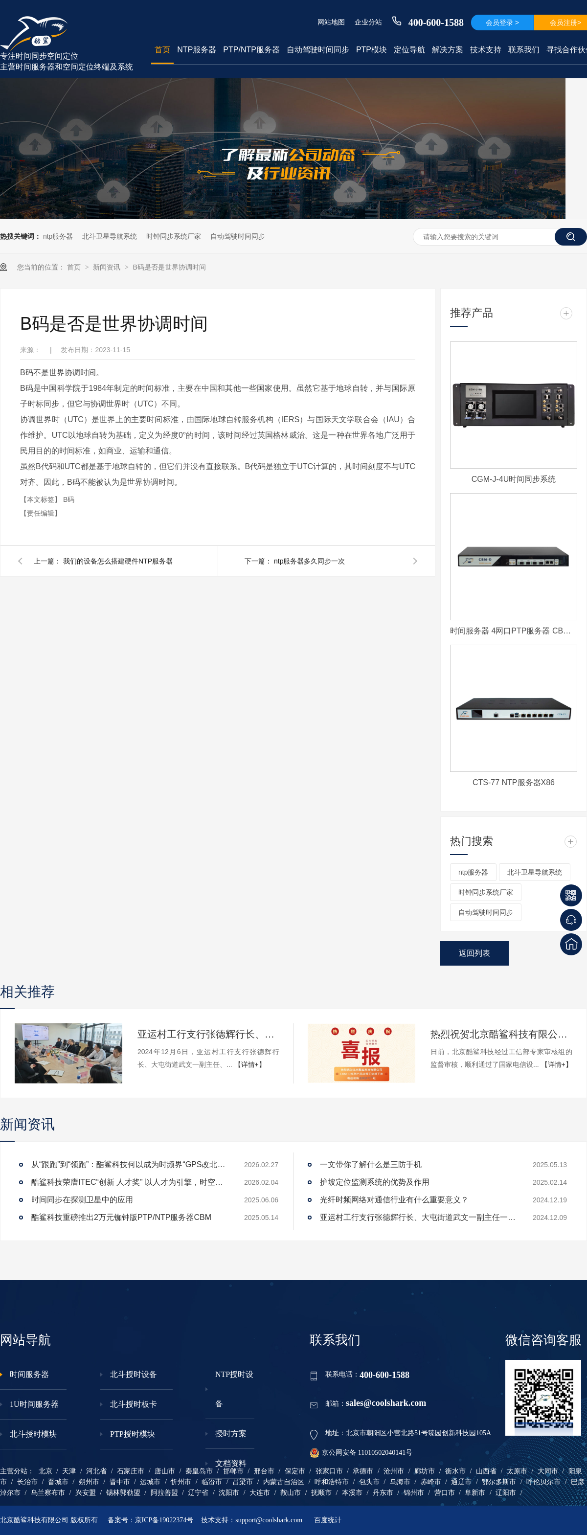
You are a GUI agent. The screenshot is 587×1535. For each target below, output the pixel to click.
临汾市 (212, 1482)
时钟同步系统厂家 (173, 236)
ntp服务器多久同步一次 (309, 561)
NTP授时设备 (234, 1389)
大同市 (548, 1471)
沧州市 (394, 1471)
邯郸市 (233, 1471)
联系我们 (524, 49)
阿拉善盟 (164, 1492)
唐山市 (165, 1471)
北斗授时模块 (33, 1434)
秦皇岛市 (199, 1471)
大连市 (259, 1492)
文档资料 (231, 1463)
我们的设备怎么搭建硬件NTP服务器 (118, 561)
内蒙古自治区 (283, 1482)
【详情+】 (250, 1064)
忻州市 (181, 1482)
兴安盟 (85, 1492)
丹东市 (383, 1492)
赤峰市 (431, 1482)
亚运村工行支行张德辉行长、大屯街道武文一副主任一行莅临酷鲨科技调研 (208, 1034)
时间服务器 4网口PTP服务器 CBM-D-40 (513, 631)
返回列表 (474, 953)
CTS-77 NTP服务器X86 (514, 782)
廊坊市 (424, 1471)
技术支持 (485, 49)
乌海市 (400, 1482)
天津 (69, 1471)
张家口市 (329, 1471)
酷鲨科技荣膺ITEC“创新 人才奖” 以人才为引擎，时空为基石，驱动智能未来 (129, 1182)
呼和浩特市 (332, 1482)
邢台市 (264, 1471)
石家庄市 (130, 1471)
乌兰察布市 (48, 1492)
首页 (162, 49)
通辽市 (461, 1482)
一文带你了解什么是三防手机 (371, 1164)
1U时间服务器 (34, 1404)
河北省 (96, 1471)
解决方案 (447, 49)
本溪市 (352, 1492)
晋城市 (58, 1482)
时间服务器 (29, 1374)
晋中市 (120, 1482)
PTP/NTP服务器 (251, 49)
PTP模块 (371, 49)
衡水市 (455, 1471)
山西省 (486, 1471)
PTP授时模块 (132, 1434)
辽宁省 (198, 1492)
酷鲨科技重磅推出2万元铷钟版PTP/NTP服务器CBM (121, 1217)
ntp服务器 (58, 236)
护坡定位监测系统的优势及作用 (374, 1182)
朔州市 (89, 1482)
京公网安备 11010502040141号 (361, 1453)
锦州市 (414, 1492)
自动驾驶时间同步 (318, 49)
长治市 (27, 1482)
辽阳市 (506, 1492)
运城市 (150, 1482)
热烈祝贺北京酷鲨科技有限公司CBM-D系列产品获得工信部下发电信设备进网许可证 (501, 1034)
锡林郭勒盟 (123, 1492)
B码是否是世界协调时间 (169, 267)
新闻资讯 (107, 267)
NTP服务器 (196, 49)
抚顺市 (321, 1492)
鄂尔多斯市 (499, 1482)
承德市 (363, 1471)
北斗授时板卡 (133, 1404)
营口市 (444, 1492)
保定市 (295, 1471)
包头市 (369, 1482)
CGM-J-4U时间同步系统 (514, 479)
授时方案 (231, 1433)
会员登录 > (502, 22)
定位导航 (409, 49)
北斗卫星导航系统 (109, 236)
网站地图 (331, 22)
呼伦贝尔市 (543, 1482)
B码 (68, 499)
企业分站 (368, 22)
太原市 (517, 1471)
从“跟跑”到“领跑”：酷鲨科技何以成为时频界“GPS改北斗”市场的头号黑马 (129, 1164)
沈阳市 (229, 1492)
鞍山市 (290, 1492)
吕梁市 (242, 1482)
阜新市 (475, 1492)
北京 (45, 1471)
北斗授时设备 (133, 1374)
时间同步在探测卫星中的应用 (82, 1200)
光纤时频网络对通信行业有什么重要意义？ (394, 1200)
